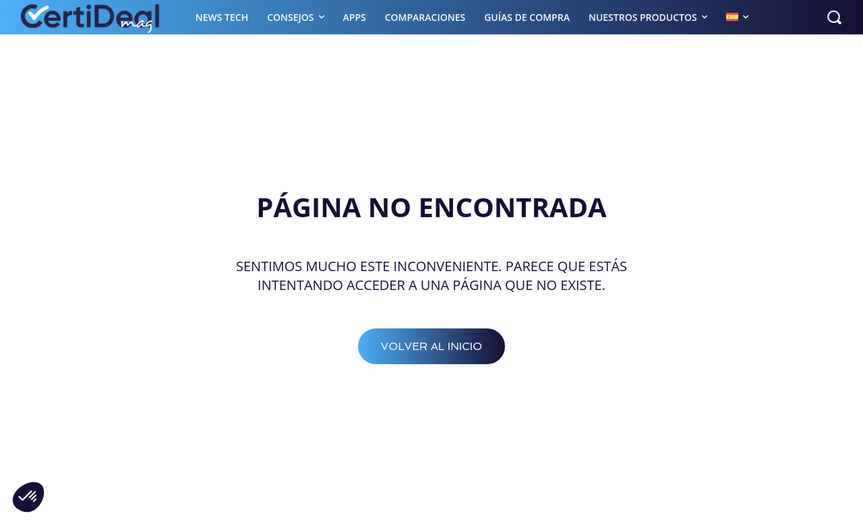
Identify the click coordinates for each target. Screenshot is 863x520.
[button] (834, 17)
